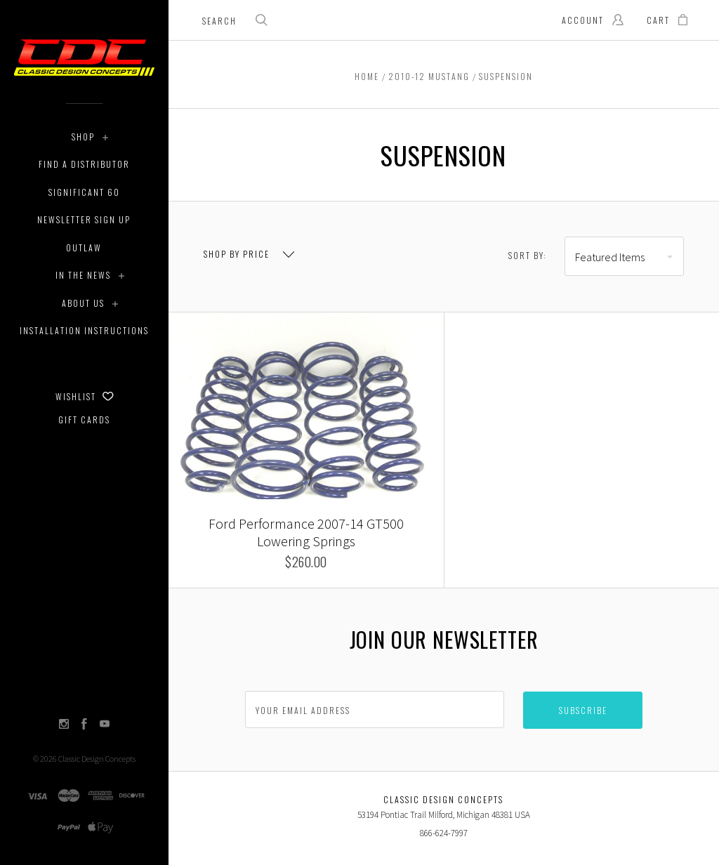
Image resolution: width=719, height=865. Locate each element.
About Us (83, 303)
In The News (83, 275)
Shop (83, 137)
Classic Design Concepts (97, 758)
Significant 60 (84, 192)
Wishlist (84, 396)
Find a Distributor (84, 164)
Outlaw (84, 247)
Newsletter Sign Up (84, 219)
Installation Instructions (84, 330)
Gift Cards (84, 419)
